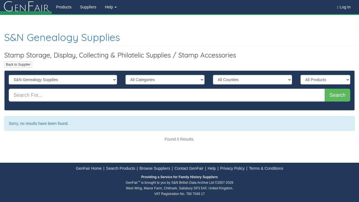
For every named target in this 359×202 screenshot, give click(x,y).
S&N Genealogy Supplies (62, 37)
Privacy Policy (232, 168)
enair (26, 7)
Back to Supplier (18, 64)
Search (337, 95)
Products (63, 7)
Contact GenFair (188, 168)
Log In (344, 7)
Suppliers (88, 7)
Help (212, 168)
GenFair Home (89, 168)
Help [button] (111, 7)
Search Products (120, 168)
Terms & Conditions (266, 168)
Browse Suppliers (155, 168)
